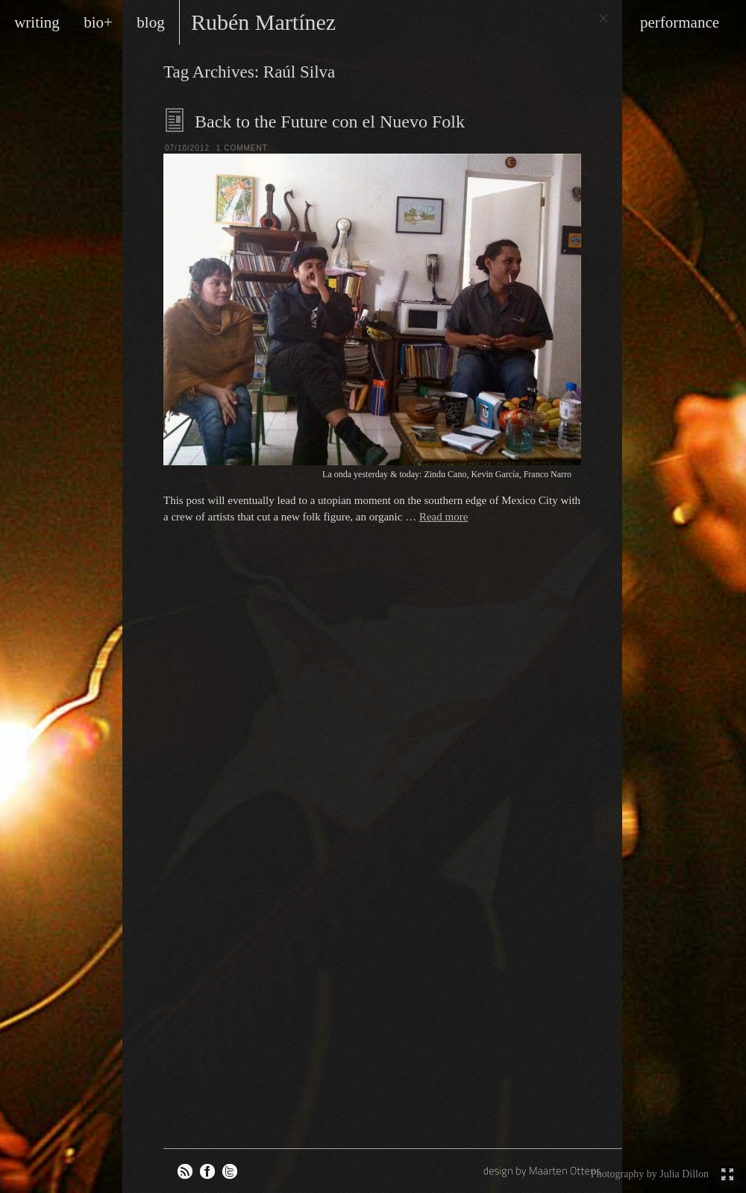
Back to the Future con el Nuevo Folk (330, 121)
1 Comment (242, 148)
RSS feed (185, 1171)
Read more (443, 517)
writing (37, 22)
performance (679, 22)
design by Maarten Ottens (544, 1170)
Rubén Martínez (263, 22)
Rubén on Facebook (207, 1171)
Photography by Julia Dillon (650, 1174)
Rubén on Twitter (230, 1171)
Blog (175, 120)
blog (150, 22)
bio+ (98, 22)
